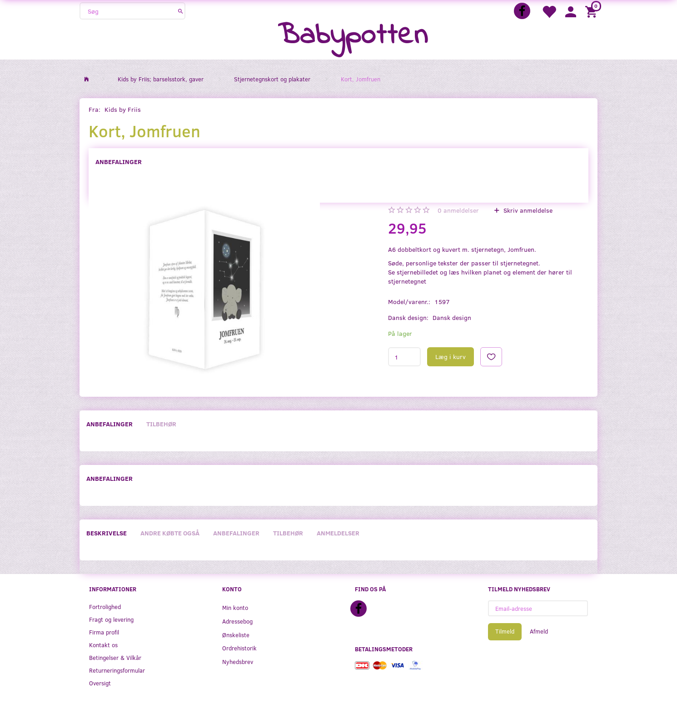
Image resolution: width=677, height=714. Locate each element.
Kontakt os (103, 645)
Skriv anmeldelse (527, 210)
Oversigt (100, 683)
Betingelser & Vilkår (115, 657)
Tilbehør (161, 423)
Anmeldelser (338, 533)
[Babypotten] (353, 36)
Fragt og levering (111, 619)
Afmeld (539, 631)
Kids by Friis (123, 109)
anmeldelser (458, 210)
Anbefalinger (118, 161)
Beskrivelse (106, 533)
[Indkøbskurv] (592, 11)
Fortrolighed (105, 606)
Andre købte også (169, 533)
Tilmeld (504, 631)
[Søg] (180, 10)
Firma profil (104, 632)
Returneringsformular (117, 670)
